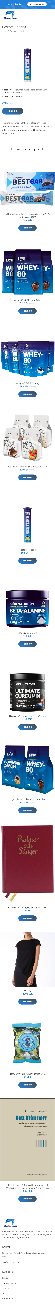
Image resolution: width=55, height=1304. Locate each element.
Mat (4, 1293)
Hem (4, 31)
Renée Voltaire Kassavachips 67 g (27, 1073)
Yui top (27, 990)
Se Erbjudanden (37, 4)
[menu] (50, 15)
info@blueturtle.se (11, 1262)
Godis (5, 1278)
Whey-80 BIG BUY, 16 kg (27, 383)
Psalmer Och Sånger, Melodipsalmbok (27, 907)
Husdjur (5, 1288)
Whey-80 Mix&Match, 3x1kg (27, 300)
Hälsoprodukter (34, 89)
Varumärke (20, 89)
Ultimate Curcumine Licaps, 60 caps (27, 716)
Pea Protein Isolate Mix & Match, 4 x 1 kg (28, 466)
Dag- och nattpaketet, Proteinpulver (27, 799)
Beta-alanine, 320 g (27, 633)
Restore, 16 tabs (27, 549)
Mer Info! (13, 111)
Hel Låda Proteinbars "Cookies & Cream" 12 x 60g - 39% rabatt (27, 215)
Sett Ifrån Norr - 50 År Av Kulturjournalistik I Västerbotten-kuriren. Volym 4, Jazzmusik (27, 1186)
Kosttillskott (17, 92)
